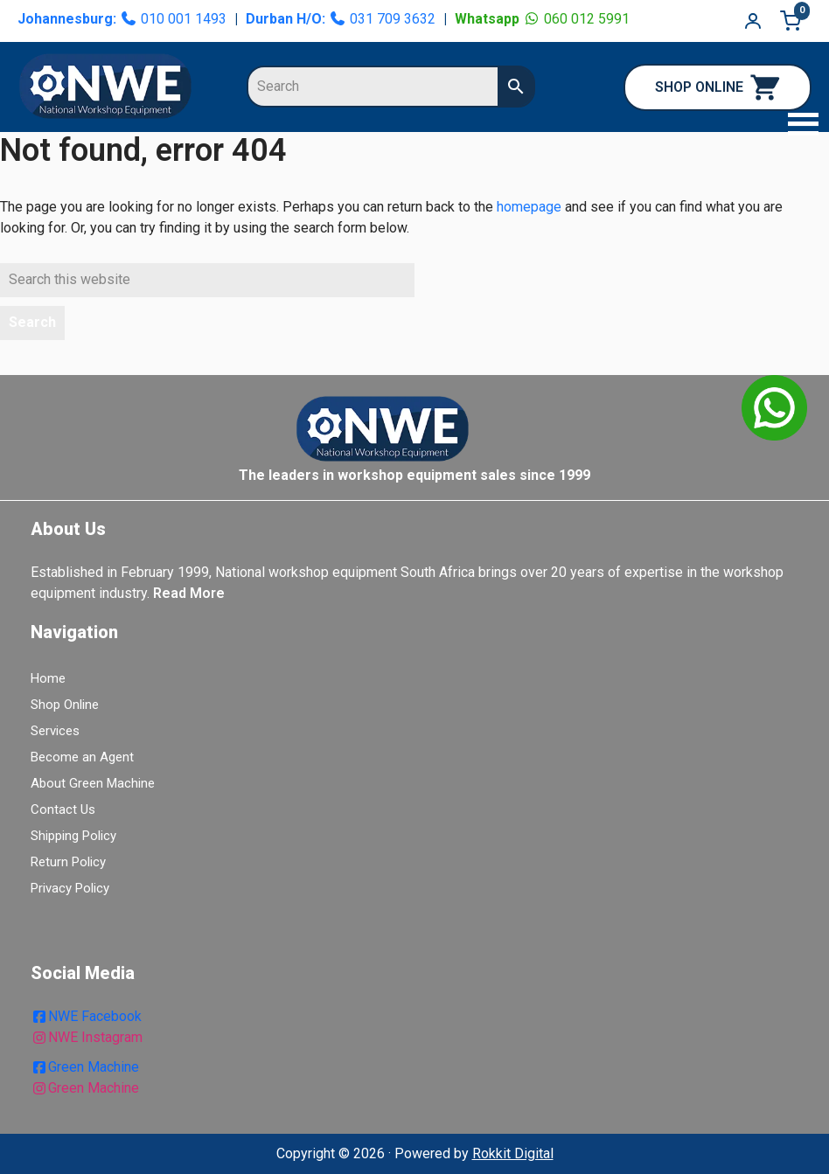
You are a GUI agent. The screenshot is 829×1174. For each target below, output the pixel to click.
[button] (798, 126)
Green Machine (85, 1067)
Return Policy (68, 862)
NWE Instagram (87, 1037)
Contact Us (63, 809)
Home (48, 678)
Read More (189, 593)
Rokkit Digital (513, 1153)
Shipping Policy (73, 836)
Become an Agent (82, 757)
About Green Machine (93, 783)
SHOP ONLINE (717, 87)
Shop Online (65, 704)
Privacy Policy (70, 888)
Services (55, 731)
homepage (529, 206)
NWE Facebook (86, 1016)
